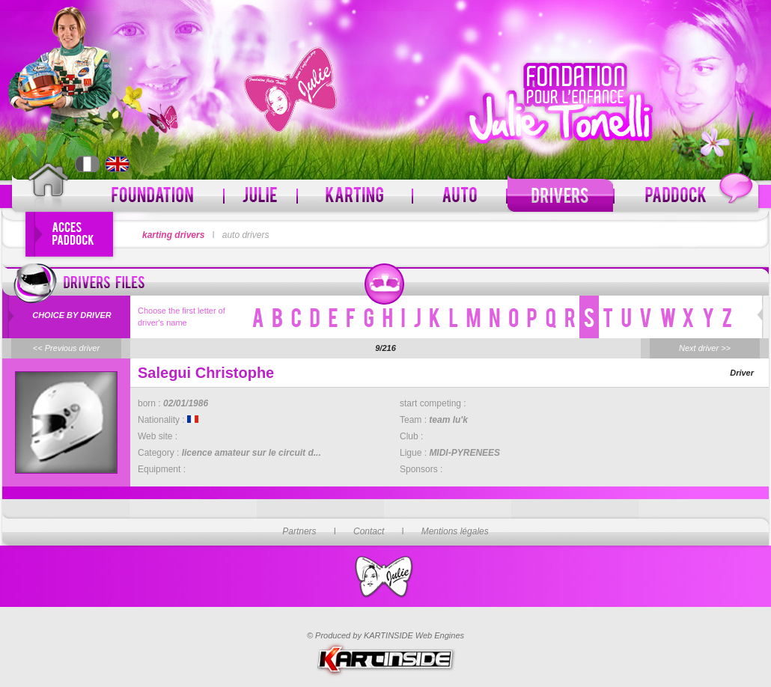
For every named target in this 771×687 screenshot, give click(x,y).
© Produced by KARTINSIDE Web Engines (385, 635)
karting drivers (173, 235)
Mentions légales (455, 531)
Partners (299, 531)
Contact (368, 531)
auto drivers (245, 235)
